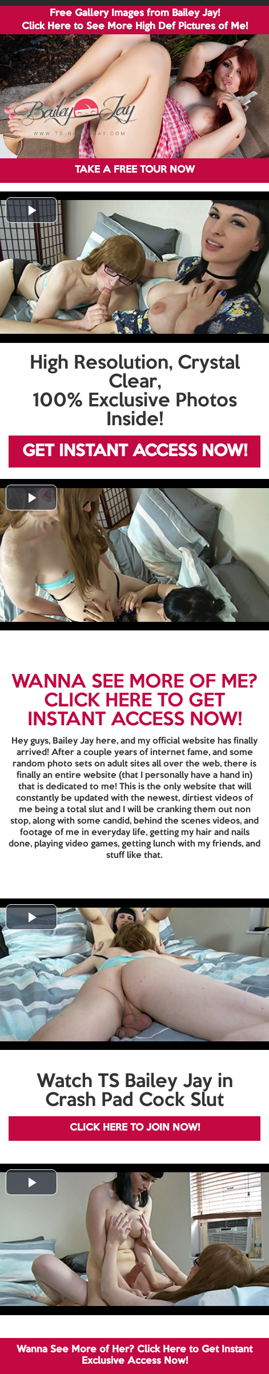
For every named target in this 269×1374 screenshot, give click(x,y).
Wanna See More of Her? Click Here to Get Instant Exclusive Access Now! (134, 1355)
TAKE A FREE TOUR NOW (135, 170)
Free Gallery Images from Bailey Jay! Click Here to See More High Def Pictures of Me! (135, 20)
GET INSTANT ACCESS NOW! (134, 451)
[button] (31, 210)
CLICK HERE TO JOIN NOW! (135, 1128)
